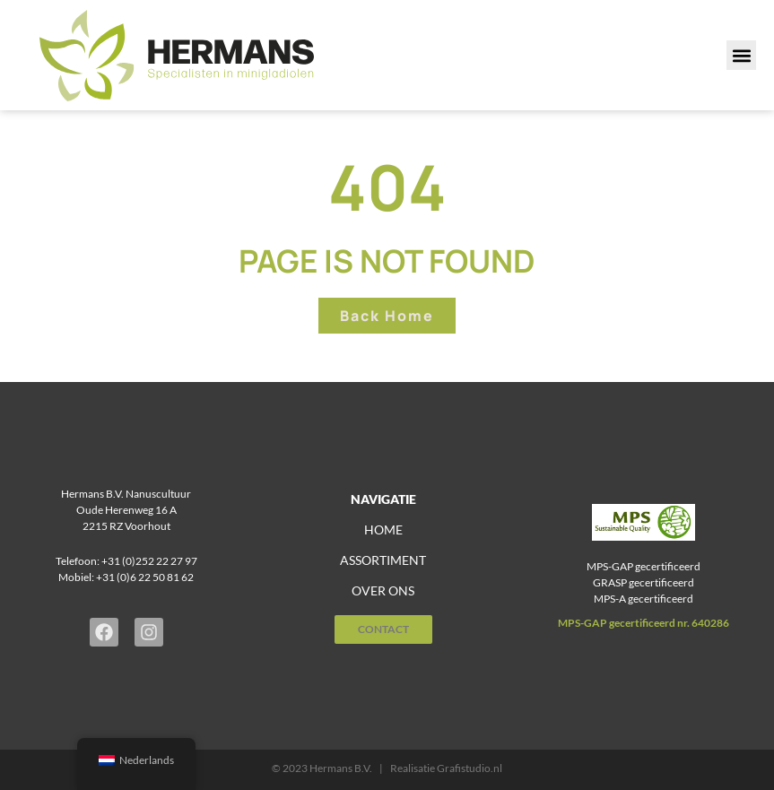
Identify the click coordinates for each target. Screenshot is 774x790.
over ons (383, 590)
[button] (741, 55)
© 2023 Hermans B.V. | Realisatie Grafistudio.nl (387, 768)
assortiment (383, 560)
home (383, 529)
